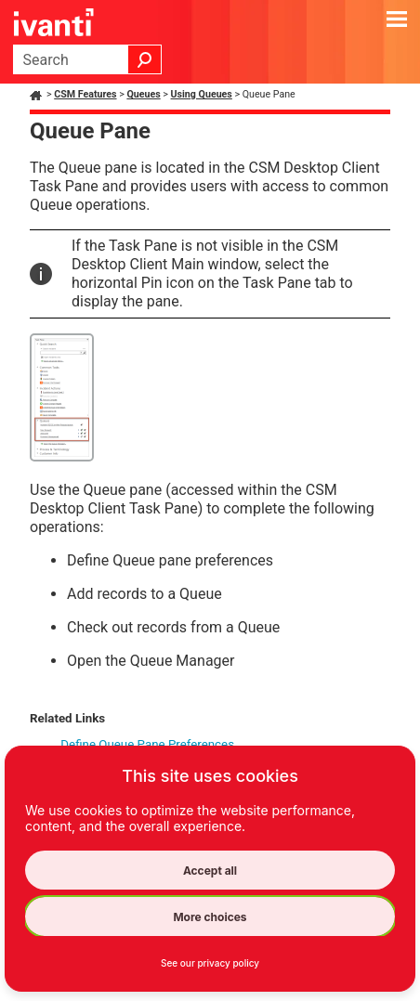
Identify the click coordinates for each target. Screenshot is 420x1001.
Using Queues (201, 94)
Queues (143, 94)
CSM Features (85, 94)
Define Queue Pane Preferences (147, 744)
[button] (145, 59)
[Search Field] (87, 59)
